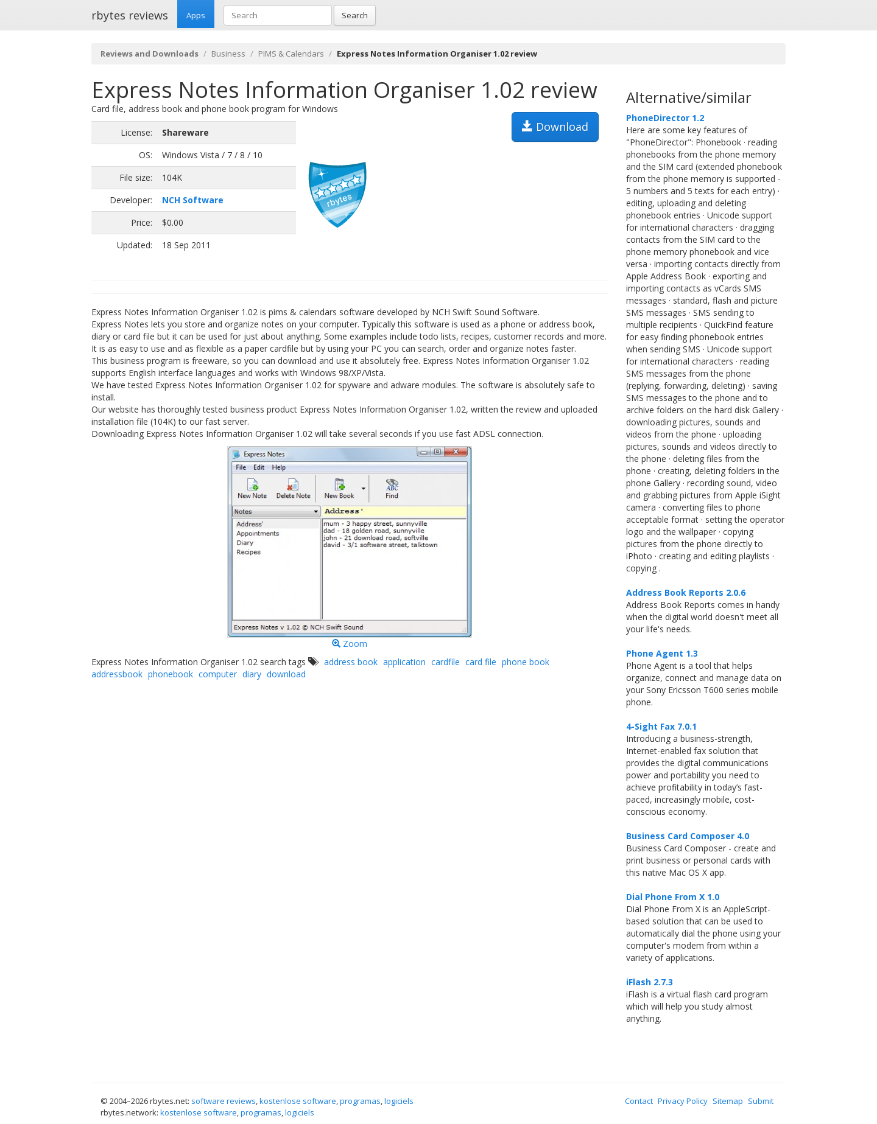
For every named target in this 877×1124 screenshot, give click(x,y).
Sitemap (728, 1100)
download (286, 674)
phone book (525, 662)
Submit (760, 1100)
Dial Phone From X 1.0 (672, 896)
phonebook (170, 674)
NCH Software (193, 200)
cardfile (445, 662)
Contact (639, 1100)
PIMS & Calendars (291, 53)
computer (218, 674)
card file (480, 662)
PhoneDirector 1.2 (665, 118)
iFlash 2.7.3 (649, 982)
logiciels (399, 1100)
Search (355, 15)
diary (251, 674)
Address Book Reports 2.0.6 (685, 592)
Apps (195, 15)
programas (360, 1100)
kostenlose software (297, 1100)
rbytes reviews (129, 15)
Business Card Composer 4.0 (687, 836)
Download (555, 126)
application (404, 662)
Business (228, 53)
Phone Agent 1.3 (662, 653)
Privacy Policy (683, 1100)
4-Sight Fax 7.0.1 (661, 726)
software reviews (223, 1100)
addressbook (117, 674)
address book (351, 662)
